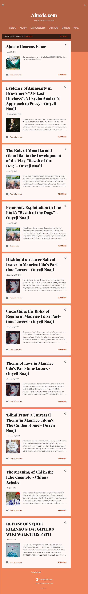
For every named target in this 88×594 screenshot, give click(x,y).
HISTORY (10, 28)
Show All (64, 37)
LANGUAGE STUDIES (35, 28)
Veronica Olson (49, 584)
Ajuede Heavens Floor (26, 46)
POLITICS (20, 28)
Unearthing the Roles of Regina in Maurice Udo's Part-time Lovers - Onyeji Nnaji (33, 316)
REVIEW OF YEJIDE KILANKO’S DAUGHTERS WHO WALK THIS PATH (30, 529)
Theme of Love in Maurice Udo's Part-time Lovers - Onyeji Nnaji (30, 368)
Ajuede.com (44, 15)
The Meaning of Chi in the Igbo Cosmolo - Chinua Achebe (30, 477)
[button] (65, 46)
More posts (36, 573)
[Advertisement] (79, 66)
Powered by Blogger (44, 580)
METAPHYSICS (76, 28)
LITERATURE (50, 28)
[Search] (85, 6)
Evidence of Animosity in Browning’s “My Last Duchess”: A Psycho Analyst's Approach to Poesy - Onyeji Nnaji (32, 99)
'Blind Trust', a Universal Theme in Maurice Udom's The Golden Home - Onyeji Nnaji (30, 423)
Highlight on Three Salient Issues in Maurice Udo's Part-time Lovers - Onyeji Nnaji (32, 264)
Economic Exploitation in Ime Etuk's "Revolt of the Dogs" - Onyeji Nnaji (33, 213)
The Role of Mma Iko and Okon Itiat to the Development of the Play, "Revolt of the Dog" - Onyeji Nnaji (33, 158)
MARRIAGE (63, 28)
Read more (62, 75)
